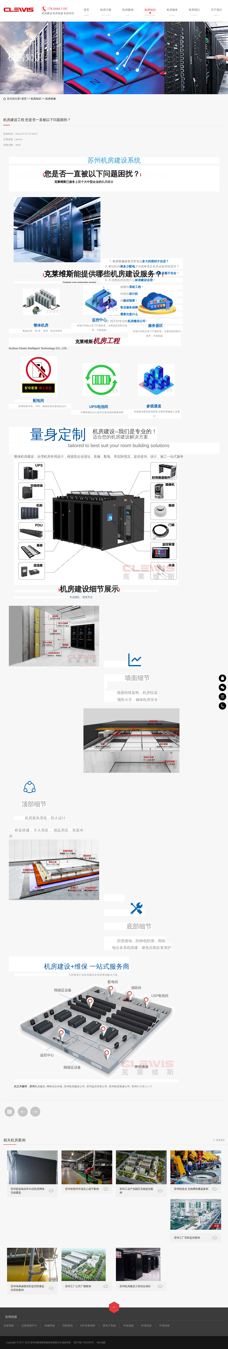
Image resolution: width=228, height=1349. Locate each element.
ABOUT (216, 15)
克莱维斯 (60, 181)
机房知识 (36, 98)
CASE (128, 15)
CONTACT (194, 15)
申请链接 (128, 1325)
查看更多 (220, 1140)
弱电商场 (67, 1325)
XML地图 (101, 1342)
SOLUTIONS (105, 15)
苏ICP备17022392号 (84, 1342)
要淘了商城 (109, 1325)
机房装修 (50, 98)
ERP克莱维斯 (87, 1325)
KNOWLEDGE (150, 15)
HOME (86, 15)
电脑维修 (49, 1325)
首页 (24, 98)
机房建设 (107, 181)
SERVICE (172, 15)
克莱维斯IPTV (29, 1325)
